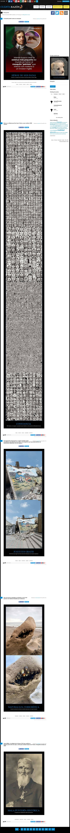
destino (25, 819)
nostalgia (54, 127)
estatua (28, 84)
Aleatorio (49, 6)
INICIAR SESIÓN (66, 1)
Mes (60, 94)
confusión (61, 127)
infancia (17, 560)
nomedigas (38, 743)
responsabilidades (61, 128)
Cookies (63, 140)
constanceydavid (37, 597)
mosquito (24, 84)
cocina (51, 126)
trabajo (66, 132)
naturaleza (58, 126)
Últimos (36, 6)
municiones (23, 560)
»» (53, 829)
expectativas (64, 133)
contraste (51, 130)
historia (31, 84)
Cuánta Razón (52, 135)
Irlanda (17, 84)
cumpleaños (65, 127)
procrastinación (64, 122)
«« (17, 829)
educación (52, 123)
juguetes (27, 560)
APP (67, 140)
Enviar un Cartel (58, 6)
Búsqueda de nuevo (26, 14)
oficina (54, 126)
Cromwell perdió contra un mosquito (12, 18)
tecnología (52, 124)
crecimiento (54, 122)
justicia (60, 133)
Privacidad (59, 140)
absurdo (53, 132)
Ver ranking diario (59, 117)
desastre (55, 130)
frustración (64, 123)
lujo (64, 126)
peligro (20, 560)
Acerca (52, 140)
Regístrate (59, 1)
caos (51, 133)
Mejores (42, 6)
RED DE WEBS (3, 1)
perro (51, 127)
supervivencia (17, 819)
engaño (60, 123)
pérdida (57, 133)
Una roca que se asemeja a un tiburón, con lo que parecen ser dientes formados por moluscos (15, 598)
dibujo (16, 432)
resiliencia (28, 819)
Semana (55, 94)
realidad (60, 130)
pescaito (39, 123)
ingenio (51, 122)
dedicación (30, 432)
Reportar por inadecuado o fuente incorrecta (40, 88)
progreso (66, 128)
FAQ (65, 140)
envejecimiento (61, 124)
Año (63, 94)
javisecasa (38, 18)
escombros (30, 560)
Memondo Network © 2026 (64, 141)
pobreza (62, 126)
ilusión (58, 127)
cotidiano (56, 128)
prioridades (61, 132)
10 (46, 829)
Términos (55, 140)
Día (51, 94)
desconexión (52, 128)
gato (64, 132)
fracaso (23, 432)
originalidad (26, 432)
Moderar (66, 6)
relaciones (54, 133)
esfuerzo (19, 432)
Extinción (56, 124)
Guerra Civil (21, 819)
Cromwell (20, 84)
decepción (66, 124)
